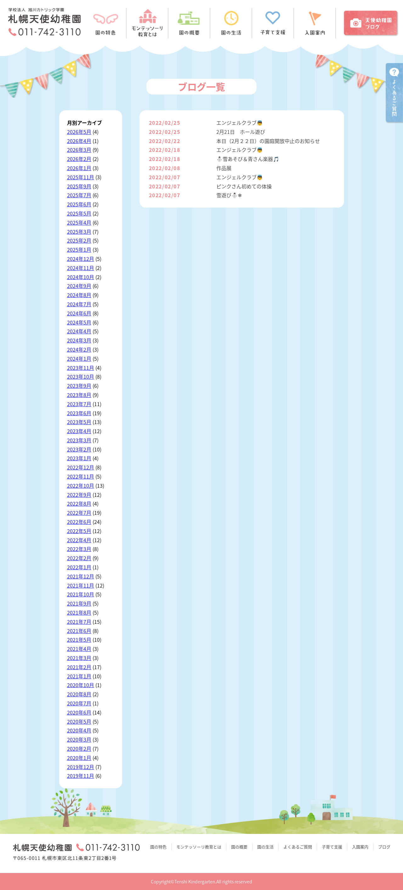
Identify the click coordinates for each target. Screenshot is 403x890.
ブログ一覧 (201, 86)
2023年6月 (79, 413)
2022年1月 (79, 567)
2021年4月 (79, 648)
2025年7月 (79, 195)
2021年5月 (79, 639)
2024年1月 (79, 358)
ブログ (384, 847)
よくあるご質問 (297, 847)
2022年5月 (79, 531)
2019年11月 (80, 775)
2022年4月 (79, 540)
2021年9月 (79, 603)
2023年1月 (79, 458)
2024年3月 (79, 340)
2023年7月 (79, 404)
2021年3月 (79, 658)
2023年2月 (79, 449)
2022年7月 (79, 512)
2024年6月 (79, 313)
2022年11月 (80, 476)
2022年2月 (79, 558)
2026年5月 (79, 131)
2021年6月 (79, 630)
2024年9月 (79, 286)
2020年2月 (79, 748)
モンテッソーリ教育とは (198, 847)
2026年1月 (79, 168)
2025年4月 (79, 222)
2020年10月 (80, 685)
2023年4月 (79, 431)
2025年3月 (79, 231)
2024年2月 (79, 349)
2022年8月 (79, 503)
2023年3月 (79, 440)
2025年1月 (79, 249)
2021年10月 (80, 594)
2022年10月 (80, 485)
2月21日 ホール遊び (240, 131)
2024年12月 (80, 258)
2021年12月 (80, 576)
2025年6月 (79, 204)
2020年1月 (79, 757)
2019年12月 (80, 767)
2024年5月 (79, 322)
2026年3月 (79, 149)
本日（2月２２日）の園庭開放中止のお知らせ (268, 141)
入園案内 (360, 847)
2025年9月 (79, 186)
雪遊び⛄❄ (229, 195)
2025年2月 (79, 240)
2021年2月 (79, 667)
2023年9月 (79, 385)
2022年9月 (79, 494)
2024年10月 (80, 277)
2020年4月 (79, 730)
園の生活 (265, 847)
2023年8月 (79, 395)
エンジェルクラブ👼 (239, 122)
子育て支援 (332, 847)
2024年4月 (79, 331)
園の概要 (239, 847)
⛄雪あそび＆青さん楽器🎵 (247, 159)
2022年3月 (79, 549)
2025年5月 (79, 213)
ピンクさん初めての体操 (244, 186)
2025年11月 (80, 177)
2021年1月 (79, 676)
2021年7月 (79, 621)
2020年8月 (79, 694)
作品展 (223, 168)
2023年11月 (80, 367)
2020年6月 (79, 712)
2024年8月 (79, 295)
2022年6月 (79, 521)
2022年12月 (80, 467)
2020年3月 (79, 739)
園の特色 (158, 847)
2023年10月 (80, 376)
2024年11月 (80, 268)
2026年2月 (79, 159)
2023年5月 (79, 422)
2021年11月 (80, 585)
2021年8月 (79, 612)
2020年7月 (79, 703)
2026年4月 (79, 141)
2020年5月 (79, 721)
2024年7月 (79, 304)
